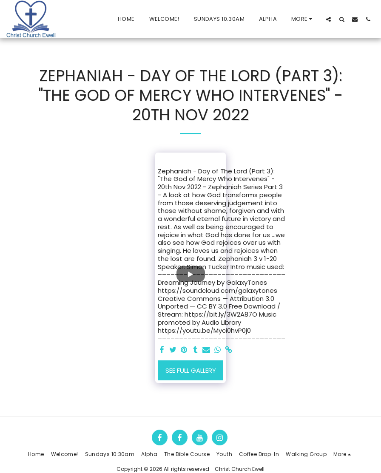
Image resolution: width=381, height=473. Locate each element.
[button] (328, 19)
